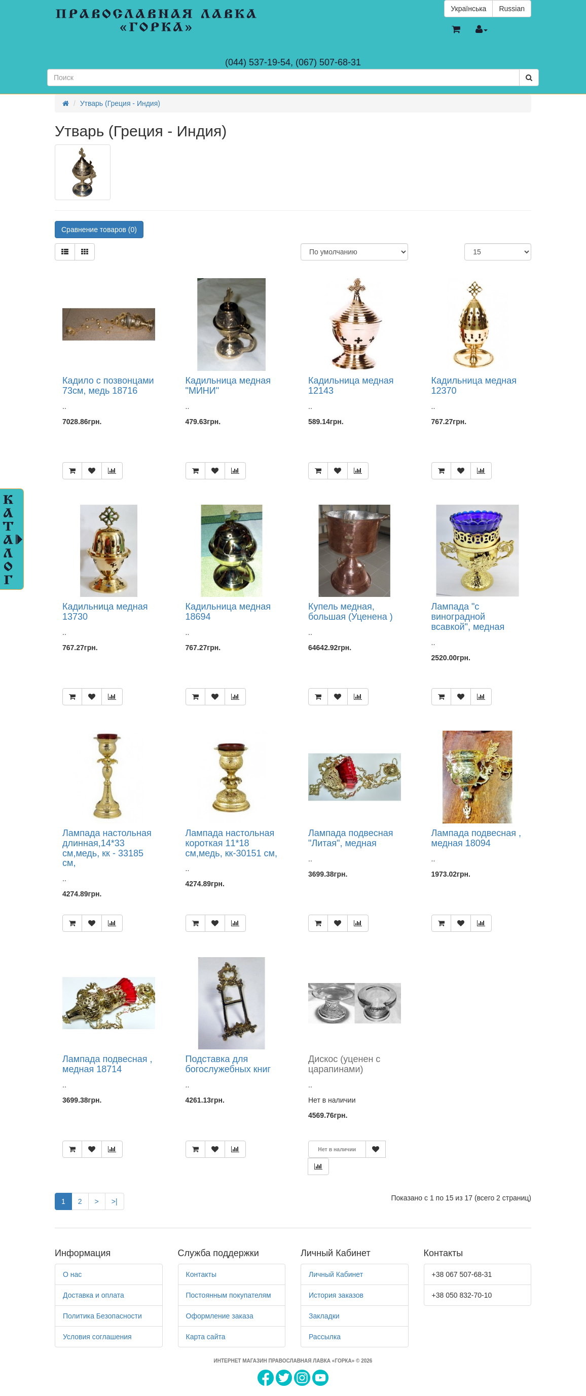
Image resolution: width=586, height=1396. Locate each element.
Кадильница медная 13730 (105, 611)
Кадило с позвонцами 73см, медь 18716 (108, 385)
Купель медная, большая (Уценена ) (350, 611)
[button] (456, 30)
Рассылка (325, 1337)
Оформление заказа (219, 1316)
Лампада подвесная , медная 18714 (107, 1064)
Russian (512, 9)
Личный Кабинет (336, 1274)
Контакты (201, 1274)
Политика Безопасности (102, 1316)
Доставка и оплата (93, 1295)
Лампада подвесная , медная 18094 (476, 838)
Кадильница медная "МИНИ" (228, 385)
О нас (72, 1274)
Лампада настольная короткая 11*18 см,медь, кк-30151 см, (231, 843)
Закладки (324, 1316)
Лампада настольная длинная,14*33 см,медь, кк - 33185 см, (107, 848)
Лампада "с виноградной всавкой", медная (468, 616)
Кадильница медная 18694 (228, 611)
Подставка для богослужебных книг (228, 1064)
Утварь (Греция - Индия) (120, 103)
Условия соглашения (97, 1337)
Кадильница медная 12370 (474, 385)
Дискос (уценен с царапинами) (344, 1064)
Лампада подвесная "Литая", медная (350, 838)
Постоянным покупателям (228, 1295)
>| (115, 1201)
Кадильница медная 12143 (350, 385)
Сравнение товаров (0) (99, 229)
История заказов (336, 1295)
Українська (468, 9)
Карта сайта (206, 1337)
